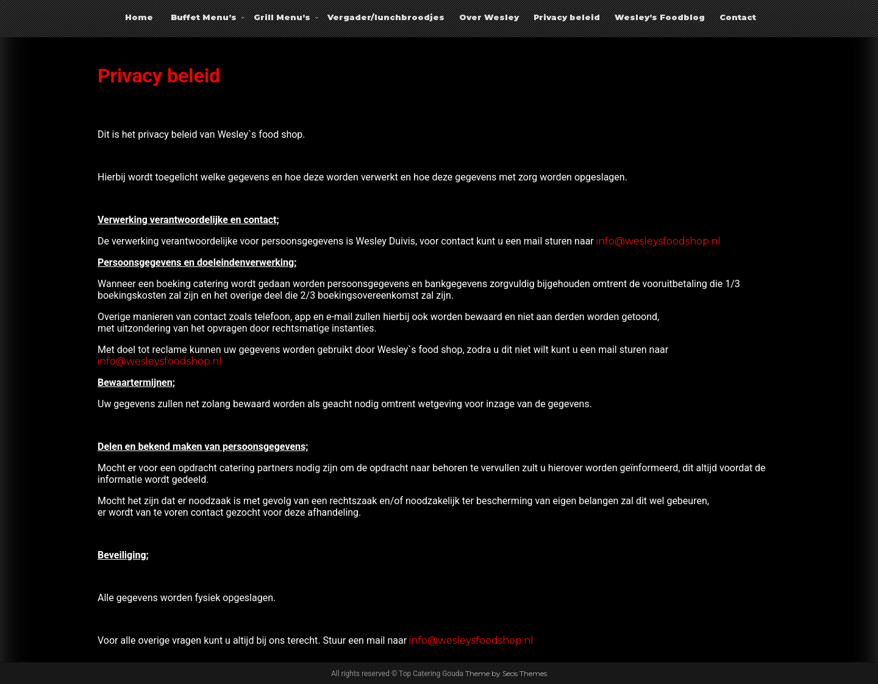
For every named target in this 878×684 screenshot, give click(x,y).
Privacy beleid (567, 17)
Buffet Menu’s (204, 17)
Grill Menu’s (282, 17)
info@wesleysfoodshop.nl (658, 241)
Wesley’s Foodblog (660, 17)
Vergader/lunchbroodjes (385, 17)
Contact (737, 17)
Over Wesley (489, 17)
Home (139, 17)
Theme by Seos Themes (506, 673)
